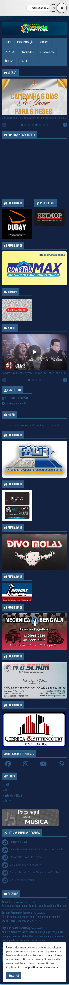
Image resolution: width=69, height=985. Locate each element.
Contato (24, 61)
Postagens (47, 52)
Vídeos (44, 42)
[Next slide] (65, 124)
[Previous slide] (4, 124)
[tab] (22, 125)
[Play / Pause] (62, 8)
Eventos (10, 52)
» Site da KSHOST (13, 795)
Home (8, 42)
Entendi (13, 976)
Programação (25, 42)
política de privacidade (43, 967)
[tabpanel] (34, 99)
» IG (4, 790)
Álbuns (9, 61)
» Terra (6, 800)
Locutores (27, 52)
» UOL (5, 784)
